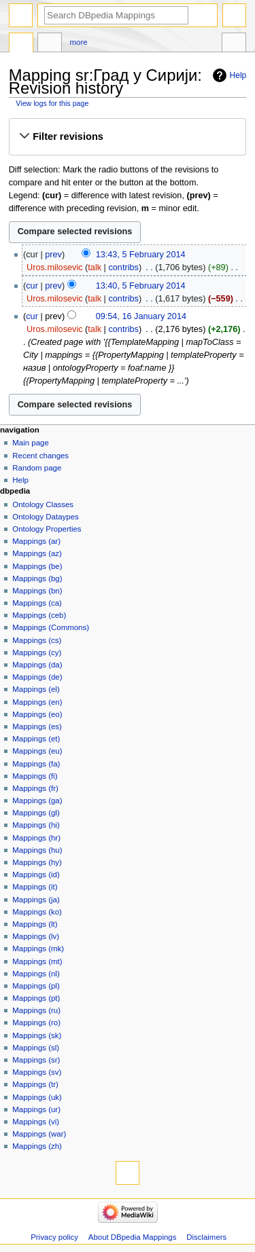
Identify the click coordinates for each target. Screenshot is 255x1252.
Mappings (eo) (37, 714)
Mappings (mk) (38, 948)
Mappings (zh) (37, 1146)
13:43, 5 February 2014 (141, 254)
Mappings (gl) (35, 813)
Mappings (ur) (36, 1109)
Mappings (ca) (37, 603)
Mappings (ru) (36, 1010)
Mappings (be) (37, 566)
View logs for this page (52, 103)
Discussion (49, 44)
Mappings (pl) (35, 986)
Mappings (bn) (37, 591)
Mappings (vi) (35, 1122)
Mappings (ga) (37, 800)
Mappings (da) (37, 665)
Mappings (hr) (36, 838)
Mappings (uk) (37, 1097)
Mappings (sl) (35, 1048)
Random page (36, 468)
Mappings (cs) (36, 640)
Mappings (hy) (37, 862)
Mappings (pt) (36, 998)
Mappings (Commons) (50, 627)
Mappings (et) (36, 739)
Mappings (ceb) (39, 615)
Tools (233, 44)
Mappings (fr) (35, 788)
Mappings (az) (37, 553)
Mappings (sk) (36, 1035)
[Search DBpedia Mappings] (116, 15)
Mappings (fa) (36, 764)
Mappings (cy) (36, 652)
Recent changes (40, 456)
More (79, 42)
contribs (123, 267)
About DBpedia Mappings (132, 1237)
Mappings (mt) (37, 961)
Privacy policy (54, 1237)
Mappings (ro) (36, 1022)
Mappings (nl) (35, 974)
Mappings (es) (37, 726)
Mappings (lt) (34, 924)
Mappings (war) (39, 1134)
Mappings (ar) (36, 541)
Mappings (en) (37, 702)
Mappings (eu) (37, 751)
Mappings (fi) (34, 776)
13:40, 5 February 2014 (141, 286)
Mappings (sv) (36, 1072)
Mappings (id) (35, 874)
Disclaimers (206, 1237)
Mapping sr (21, 44)
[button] (127, 136)
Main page (30, 443)
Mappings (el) (35, 689)
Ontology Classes (42, 504)
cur (32, 286)
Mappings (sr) (36, 1060)
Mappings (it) (34, 887)
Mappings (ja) (35, 900)
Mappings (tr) (35, 1084)
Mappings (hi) (35, 825)
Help (238, 75)
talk (94, 267)
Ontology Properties (46, 529)
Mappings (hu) (37, 850)
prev (53, 254)
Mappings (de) (37, 677)
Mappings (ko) (37, 912)
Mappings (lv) (35, 936)
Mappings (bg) (37, 578)
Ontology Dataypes (45, 517)
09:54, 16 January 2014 (141, 316)
